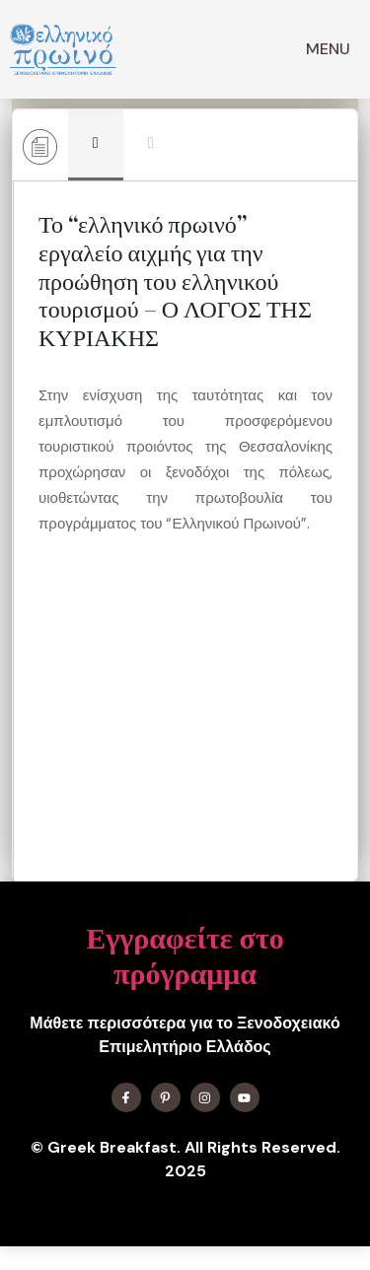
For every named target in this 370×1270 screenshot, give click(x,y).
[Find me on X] (166, 1097)
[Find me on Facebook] (126, 1097)
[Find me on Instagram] (205, 1097)
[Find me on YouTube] (244, 1097)
